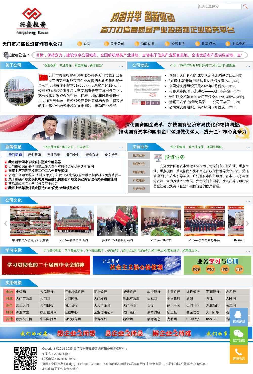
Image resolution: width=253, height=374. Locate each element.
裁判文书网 (24, 319)
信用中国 (173, 305)
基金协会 (193, 312)
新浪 (189, 298)
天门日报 (46, 305)
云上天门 (22, 305)
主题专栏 (235, 43)
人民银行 (46, 292)
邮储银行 (129, 292)
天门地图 (129, 305)
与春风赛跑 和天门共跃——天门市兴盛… (205, 91)
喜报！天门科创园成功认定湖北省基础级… (205, 75)
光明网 (172, 319)
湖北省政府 (131, 298)
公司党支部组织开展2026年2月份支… (202, 107)
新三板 (172, 312)
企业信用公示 (104, 312)
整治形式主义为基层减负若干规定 (33, 183)
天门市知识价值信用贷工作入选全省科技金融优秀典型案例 (51, 166)
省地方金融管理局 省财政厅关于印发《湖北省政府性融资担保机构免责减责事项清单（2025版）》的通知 (84, 175)
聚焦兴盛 (92, 155)
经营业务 (175, 43)
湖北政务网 (73, 319)
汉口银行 (129, 312)
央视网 (152, 298)
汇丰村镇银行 (74, 292)
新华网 (128, 319)
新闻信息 (144, 43)
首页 (84, 43)
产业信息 (53, 155)
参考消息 (153, 319)
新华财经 (153, 312)
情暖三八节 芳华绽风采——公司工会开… (204, 102)
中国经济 (193, 319)
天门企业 (72, 155)
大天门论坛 (102, 305)
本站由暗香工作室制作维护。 (61, 369)
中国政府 (173, 298)
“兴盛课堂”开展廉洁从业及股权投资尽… (204, 81)
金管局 (21, 292)
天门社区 (193, 305)
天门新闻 (15, 155)
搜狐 (209, 298)
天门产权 (212, 312)
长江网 (231, 305)
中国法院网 (48, 319)
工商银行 (212, 292)
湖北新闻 (212, 305)
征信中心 (71, 312)
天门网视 (71, 298)
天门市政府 (24, 298)
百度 (150, 305)
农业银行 (153, 292)
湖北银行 (100, 292)
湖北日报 (71, 305)
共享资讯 (205, 43)
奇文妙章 (111, 155)
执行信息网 (48, 312)
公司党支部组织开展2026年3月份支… (202, 86)
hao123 (211, 319)
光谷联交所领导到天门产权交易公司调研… (206, 97)
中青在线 (100, 319)
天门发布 (100, 298)
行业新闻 (34, 155)
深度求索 (22, 312)
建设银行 (193, 292)
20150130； (62, 354)
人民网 (231, 298)
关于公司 (114, 43)
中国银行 (173, 292)
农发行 (231, 292)
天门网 (45, 298)
